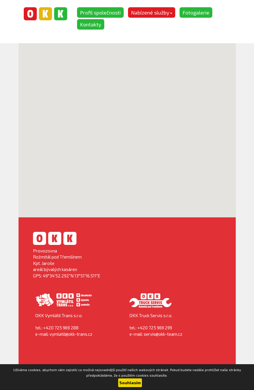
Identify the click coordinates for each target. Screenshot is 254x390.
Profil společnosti (100, 12)
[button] (127, 125)
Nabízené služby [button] (151, 12)
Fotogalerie (195, 12)
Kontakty (90, 24)
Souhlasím (130, 382)
